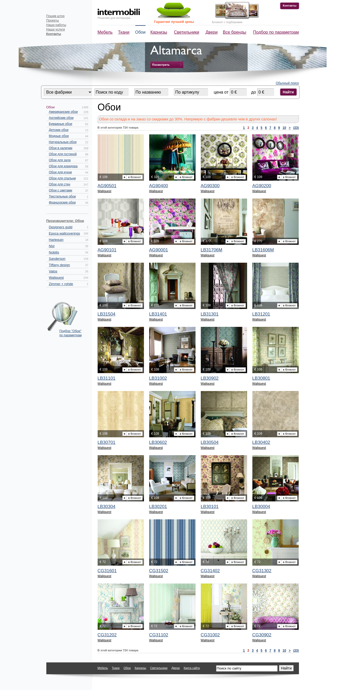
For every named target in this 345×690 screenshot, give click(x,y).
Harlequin (56, 240)
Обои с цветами (60, 190)
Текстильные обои (62, 196)
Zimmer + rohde (61, 284)
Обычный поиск (287, 83)
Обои (140, 32)
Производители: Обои (65, 221)
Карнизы (159, 32)
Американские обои (63, 112)
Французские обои (62, 202)
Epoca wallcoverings (64, 233)
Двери (212, 32)
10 (284, 128)
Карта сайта (192, 667)
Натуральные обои (63, 142)
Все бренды (234, 32)
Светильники (186, 32)
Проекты (52, 20)
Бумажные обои (60, 124)
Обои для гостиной (63, 154)
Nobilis (54, 252)
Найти (288, 92)
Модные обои (59, 136)
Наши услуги (55, 29)
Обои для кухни (60, 172)
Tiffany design (59, 265)
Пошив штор (55, 16)
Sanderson (57, 259)
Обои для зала (60, 160)
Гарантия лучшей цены (174, 22)
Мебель (105, 32)
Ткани (123, 32)
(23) (296, 128)
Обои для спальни (62, 178)
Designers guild (61, 227)
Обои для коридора (63, 166)
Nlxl (52, 246)
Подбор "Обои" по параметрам (70, 333)
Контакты (290, 5)
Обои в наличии (60, 148)
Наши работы (56, 25)
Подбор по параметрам (276, 32)
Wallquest (56, 278)
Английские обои (61, 118)
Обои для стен (59, 184)
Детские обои (59, 130)
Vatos (53, 271)
